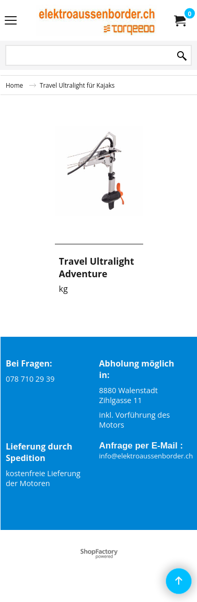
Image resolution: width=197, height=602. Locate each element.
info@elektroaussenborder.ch (146, 456)
